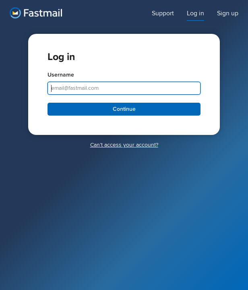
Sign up (227, 13)
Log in (195, 13)
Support (163, 13)
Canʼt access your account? (124, 144)
